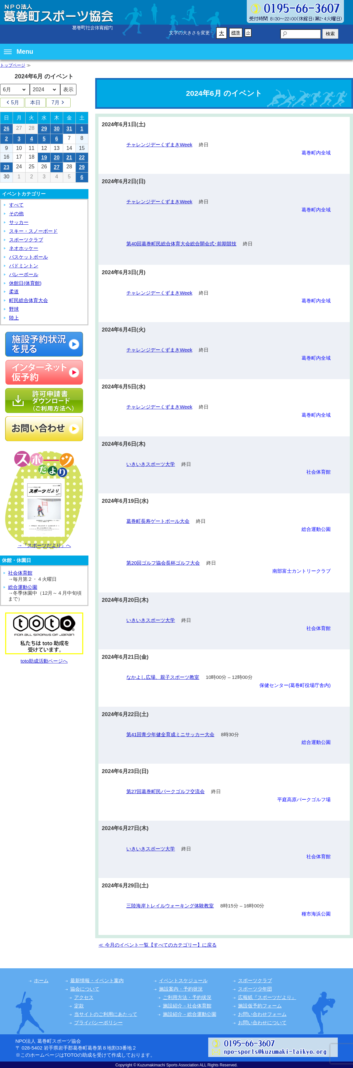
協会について (84, 989)
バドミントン (23, 265)
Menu (18, 51)
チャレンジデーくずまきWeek (159, 144)
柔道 (14, 291)
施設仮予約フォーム (260, 1005)
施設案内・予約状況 (181, 989)
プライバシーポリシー (98, 1022)
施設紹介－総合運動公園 (189, 1014)
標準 (235, 32)
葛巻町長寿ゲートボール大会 (157, 521)
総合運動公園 (22, 587)
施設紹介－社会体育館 (187, 1005)
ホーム (41, 980)
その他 (16, 213)
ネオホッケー (23, 248)
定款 (79, 1005)
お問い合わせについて (262, 1022)
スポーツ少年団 (255, 989)
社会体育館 (20, 573)
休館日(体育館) (25, 283)
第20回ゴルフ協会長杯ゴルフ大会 (163, 563)
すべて (16, 205)
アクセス (84, 997)
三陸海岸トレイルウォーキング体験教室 (170, 905)
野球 (14, 309)
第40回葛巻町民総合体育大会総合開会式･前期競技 (181, 243)
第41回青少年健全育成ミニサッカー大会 (170, 734)
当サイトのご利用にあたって (105, 1014)
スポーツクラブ (26, 239)
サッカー (18, 222)
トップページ (12, 65)
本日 (35, 102)
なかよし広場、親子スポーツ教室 (162, 677)
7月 (58, 102)
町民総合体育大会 (28, 300)
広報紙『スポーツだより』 (267, 997)
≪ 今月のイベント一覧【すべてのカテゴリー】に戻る (157, 945)
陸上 (14, 317)
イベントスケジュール (183, 980)
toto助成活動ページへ (44, 661)
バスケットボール (28, 257)
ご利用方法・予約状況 (187, 997)
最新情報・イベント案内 (97, 980)
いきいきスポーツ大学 (150, 464)
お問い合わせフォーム (262, 1014)
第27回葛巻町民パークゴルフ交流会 (165, 791)
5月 (12, 102)
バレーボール (23, 274)
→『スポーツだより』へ (44, 545)
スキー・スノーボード (33, 231)
